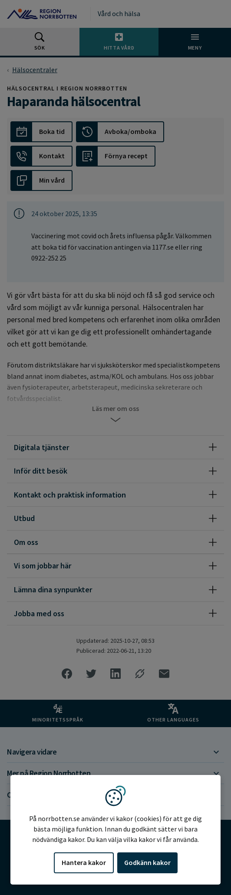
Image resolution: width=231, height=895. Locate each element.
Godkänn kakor (147, 862)
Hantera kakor (84, 862)
